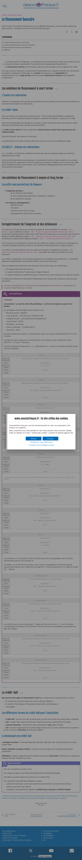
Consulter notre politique (41, 445)
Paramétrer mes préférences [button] (41, 442)
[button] (50, 438)
